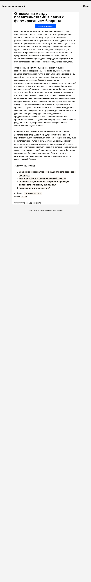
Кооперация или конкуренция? (34, 188)
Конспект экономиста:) (13, 6)
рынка (29, 150)
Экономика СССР (33, 193)
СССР (24, 197)
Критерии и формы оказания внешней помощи (42, 178)
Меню (86, 6)
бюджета (42, 80)
